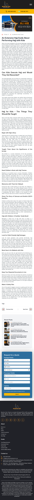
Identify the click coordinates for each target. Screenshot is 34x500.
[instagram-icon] (6, 420)
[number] (19, 388)
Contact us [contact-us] (3, 434)
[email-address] (17, 379)
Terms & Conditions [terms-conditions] (25, 477)
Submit (17, 394)
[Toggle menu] (31, 4)
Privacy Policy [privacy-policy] (16, 477)
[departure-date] (17, 370)
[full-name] (17, 375)
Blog (2, 428)
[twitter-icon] (18, 420)
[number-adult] (17, 360)
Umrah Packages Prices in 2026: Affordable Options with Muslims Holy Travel (20, 325)
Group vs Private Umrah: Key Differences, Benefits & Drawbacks (19, 331)
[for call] (11, 11)
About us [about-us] (3, 427)
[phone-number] (17, 382)
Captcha (6, 385)
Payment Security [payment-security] (7, 477)
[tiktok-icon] (14, 420)
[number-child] (17, 363)
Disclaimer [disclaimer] (17, 478)
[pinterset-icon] (10, 420)
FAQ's (2, 430)
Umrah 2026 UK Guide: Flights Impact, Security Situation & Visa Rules (20, 343)
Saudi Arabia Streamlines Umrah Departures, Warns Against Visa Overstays (19, 337)
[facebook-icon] (2, 420)
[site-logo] (17, 406)
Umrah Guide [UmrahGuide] (4, 447)
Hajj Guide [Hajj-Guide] (3, 446)
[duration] (17, 366)
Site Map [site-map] (3, 436)
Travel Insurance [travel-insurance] (5, 432)
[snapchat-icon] (22, 420)
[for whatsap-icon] (23, 11)
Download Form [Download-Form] (5, 444)
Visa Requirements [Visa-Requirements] (5, 442)
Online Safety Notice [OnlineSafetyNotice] (6, 449)
